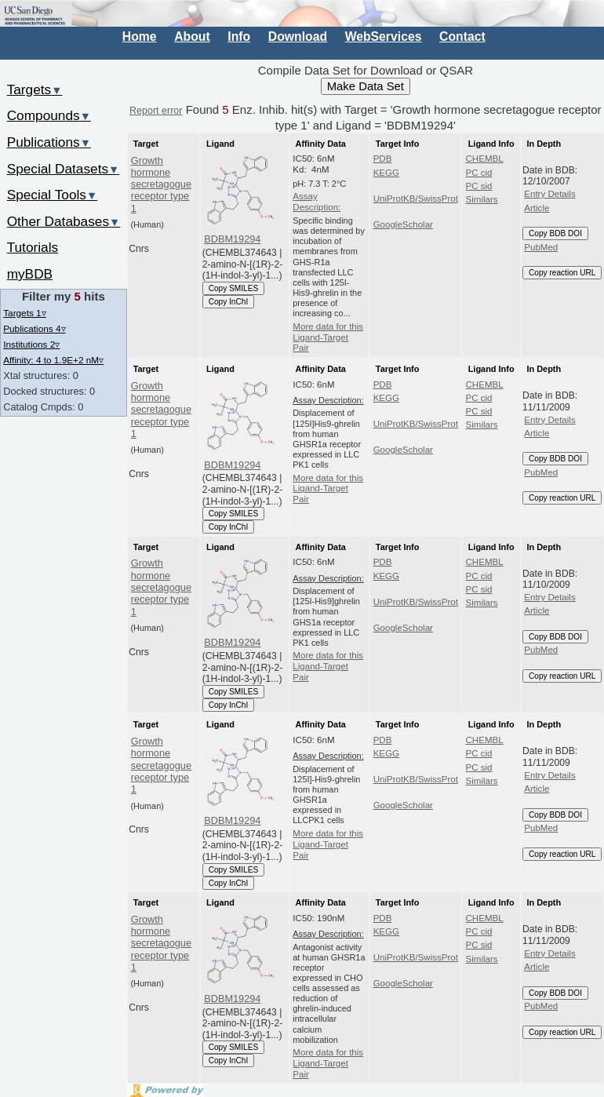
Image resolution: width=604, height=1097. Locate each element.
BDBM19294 (232, 239)
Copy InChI (229, 301)
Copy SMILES (234, 288)
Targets (35, 89)
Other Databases (64, 221)
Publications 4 (34, 328)
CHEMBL (485, 158)
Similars (482, 199)
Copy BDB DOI (555, 233)
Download (297, 36)
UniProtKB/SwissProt (415, 198)
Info (238, 36)
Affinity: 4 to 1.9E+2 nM (53, 360)
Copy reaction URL (562, 272)
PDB (382, 158)
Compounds (49, 115)
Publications (49, 142)
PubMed (541, 247)
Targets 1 (24, 313)
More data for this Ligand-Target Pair (328, 337)
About (191, 36)
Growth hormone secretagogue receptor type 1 (161, 184)
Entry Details (549, 194)
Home (139, 36)
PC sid (479, 186)
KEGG (386, 172)
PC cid (479, 172)
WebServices (383, 36)
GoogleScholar (403, 224)
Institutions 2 (31, 344)
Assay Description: (316, 201)
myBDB (30, 274)
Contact (462, 36)
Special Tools (52, 194)
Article (536, 208)
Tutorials (33, 247)
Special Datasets (63, 169)
